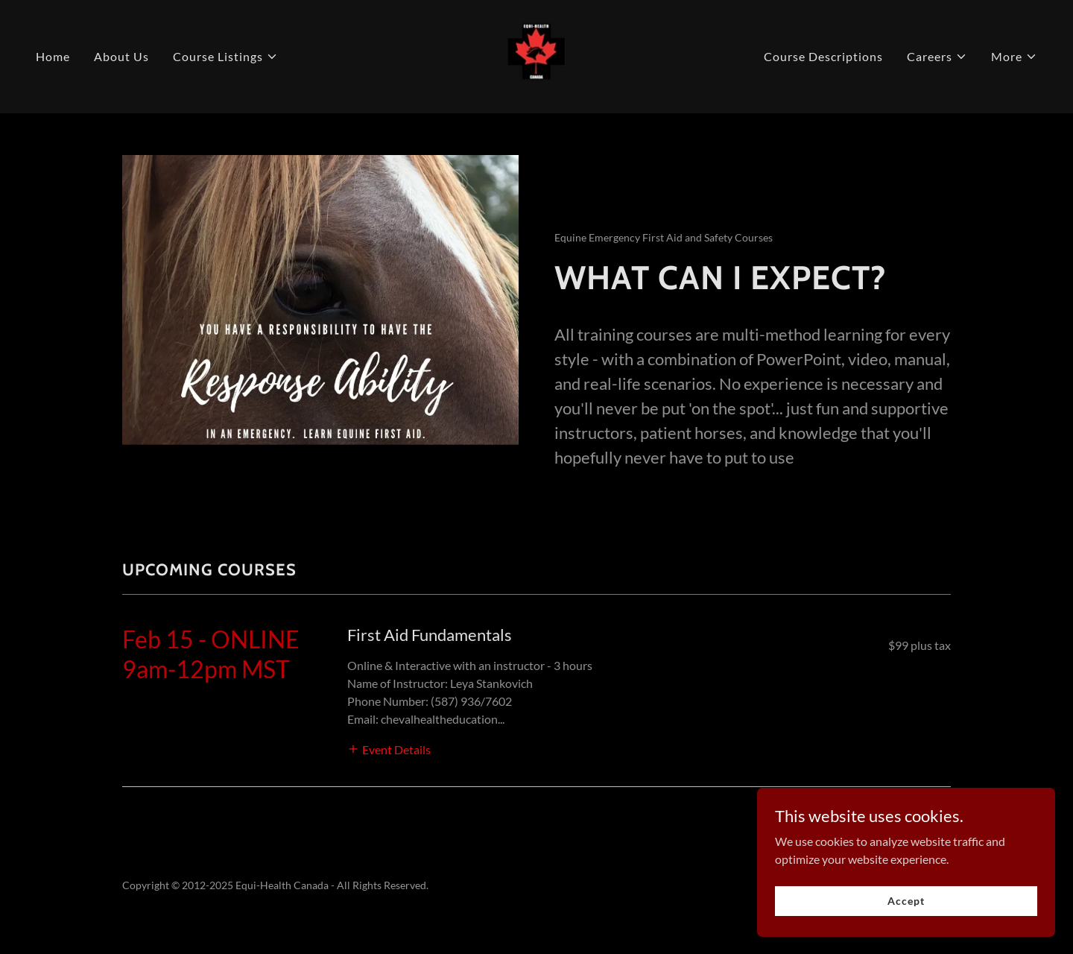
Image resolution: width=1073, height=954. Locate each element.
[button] (225, 57)
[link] (536, 55)
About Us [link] (121, 56)
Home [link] (53, 56)
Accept (905, 900)
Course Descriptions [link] (823, 56)
